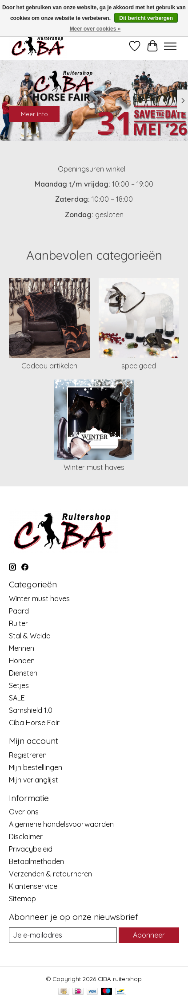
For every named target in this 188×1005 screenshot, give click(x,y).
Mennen (21, 648)
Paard (19, 610)
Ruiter (18, 623)
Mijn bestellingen (35, 767)
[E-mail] (63, 935)
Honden (22, 660)
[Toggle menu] (170, 46)
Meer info (34, 113)
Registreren (28, 755)
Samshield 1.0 (30, 710)
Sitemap (22, 898)
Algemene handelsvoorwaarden (61, 824)
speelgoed (138, 365)
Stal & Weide (29, 635)
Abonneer (149, 935)
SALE (17, 697)
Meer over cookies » (95, 29)
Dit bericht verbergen (146, 18)
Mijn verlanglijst (33, 779)
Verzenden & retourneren (50, 873)
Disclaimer (26, 836)
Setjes (19, 685)
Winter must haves (94, 467)
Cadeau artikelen (49, 365)
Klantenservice (33, 886)
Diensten (23, 673)
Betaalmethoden (36, 861)
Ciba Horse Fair (34, 722)
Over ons (24, 811)
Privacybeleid (30, 849)
